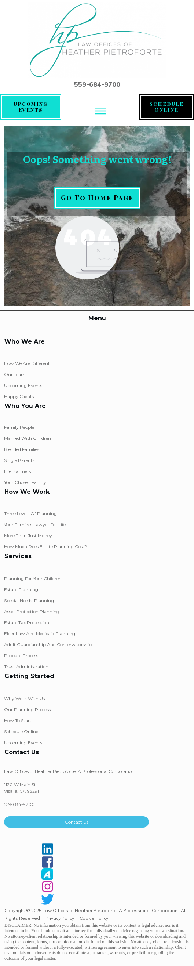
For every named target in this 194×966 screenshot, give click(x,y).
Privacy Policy (59, 918)
